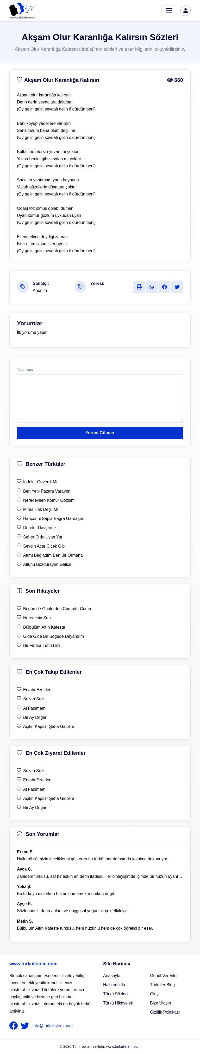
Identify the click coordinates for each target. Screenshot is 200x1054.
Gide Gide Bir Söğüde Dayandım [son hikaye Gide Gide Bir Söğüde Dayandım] (53, 636)
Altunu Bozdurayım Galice (47, 564)
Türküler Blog (162, 985)
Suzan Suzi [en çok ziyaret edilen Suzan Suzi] (33, 771)
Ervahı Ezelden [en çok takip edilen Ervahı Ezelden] (37, 690)
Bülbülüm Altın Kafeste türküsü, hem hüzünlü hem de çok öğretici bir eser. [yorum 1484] (85, 928)
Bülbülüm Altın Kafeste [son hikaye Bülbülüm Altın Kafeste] (44, 627)
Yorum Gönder (100, 433)
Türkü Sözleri (115, 994)
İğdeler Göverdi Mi (40, 482)
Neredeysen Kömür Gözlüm (48, 500)
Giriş (154, 994)
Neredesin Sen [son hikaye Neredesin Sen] (37, 618)
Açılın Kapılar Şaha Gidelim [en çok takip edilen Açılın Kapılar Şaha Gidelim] (48, 726)
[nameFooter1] (14, 1026)
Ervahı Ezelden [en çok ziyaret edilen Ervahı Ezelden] (37, 780)
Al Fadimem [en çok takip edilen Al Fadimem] (34, 708)
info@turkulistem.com (53, 1025)
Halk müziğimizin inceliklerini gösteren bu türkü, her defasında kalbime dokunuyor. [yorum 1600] (92, 859)
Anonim (40, 290)
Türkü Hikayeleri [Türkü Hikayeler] (118, 1003)
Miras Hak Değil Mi (40, 509)
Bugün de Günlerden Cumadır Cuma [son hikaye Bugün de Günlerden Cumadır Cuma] (57, 608)
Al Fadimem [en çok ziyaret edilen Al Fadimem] (34, 789)
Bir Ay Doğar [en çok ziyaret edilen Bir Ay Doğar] (35, 807)
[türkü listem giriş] (185, 10)
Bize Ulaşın (160, 1003)
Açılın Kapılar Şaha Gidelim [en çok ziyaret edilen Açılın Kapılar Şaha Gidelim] (48, 798)
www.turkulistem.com (33, 963)
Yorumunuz (25, 369)
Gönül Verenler (164, 975)
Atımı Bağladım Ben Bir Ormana (53, 555)
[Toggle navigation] (168, 10)
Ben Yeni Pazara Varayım (46, 491)
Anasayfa (112, 975)
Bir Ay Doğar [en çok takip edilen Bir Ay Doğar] (35, 717)
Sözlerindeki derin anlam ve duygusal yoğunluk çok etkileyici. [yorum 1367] (73, 911)
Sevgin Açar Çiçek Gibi (44, 546)
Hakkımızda (114, 985)
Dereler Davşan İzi (40, 527)
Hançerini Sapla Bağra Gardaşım (53, 518)
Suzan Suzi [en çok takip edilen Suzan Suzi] (33, 699)
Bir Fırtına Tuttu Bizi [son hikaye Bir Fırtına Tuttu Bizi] (41, 645)
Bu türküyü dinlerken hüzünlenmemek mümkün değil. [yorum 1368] (66, 893)
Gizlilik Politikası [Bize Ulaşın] (165, 1012)
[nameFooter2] (26, 1026)
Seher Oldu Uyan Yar (43, 537)
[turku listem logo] (22, 11)
